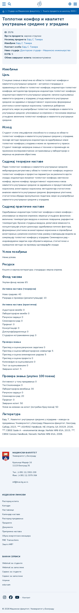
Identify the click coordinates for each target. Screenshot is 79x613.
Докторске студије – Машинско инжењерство (45, 50)
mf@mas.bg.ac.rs (20, 482)
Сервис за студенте (11, 571)
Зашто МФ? (7, 544)
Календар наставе (11, 514)
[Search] (9, 4)
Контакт (26, 597)
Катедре (6, 505)
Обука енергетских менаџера (16, 536)
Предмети (7, 522)
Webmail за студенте (12, 563)
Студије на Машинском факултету (24, 11)
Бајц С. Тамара (35, 39)
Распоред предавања (12, 518)
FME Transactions (10, 540)
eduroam (6, 584)
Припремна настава (12, 531)
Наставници (8, 510)
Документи (7, 527)
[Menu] (4, 4)
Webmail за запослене (13, 567)
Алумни (6, 580)
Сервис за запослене (12, 576)
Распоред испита (10, 501)
